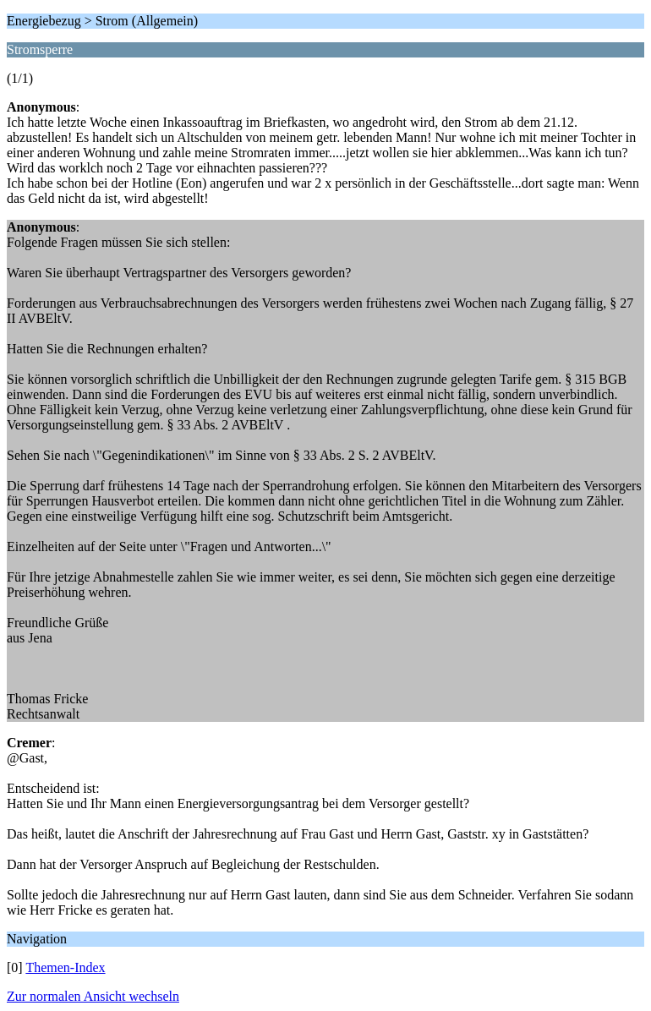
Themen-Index (65, 967)
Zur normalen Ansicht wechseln (93, 996)
